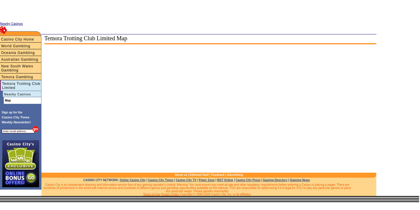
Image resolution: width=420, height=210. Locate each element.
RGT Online (225, 180)
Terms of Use (151, 194)
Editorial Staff (199, 174)
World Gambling (15, 46)
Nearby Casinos (17, 94)
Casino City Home (17, 39)
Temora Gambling (17, 77)
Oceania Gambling (18, 53)
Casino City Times (161, 180)
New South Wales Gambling (17, 68)
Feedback (218, 174)
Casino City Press (248, 180)
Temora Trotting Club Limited (21, 86)
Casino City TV (186, 180)
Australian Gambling (19, 59)
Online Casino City (133, 180)
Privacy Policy (170, 194)
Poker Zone (207, 180)
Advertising (235, 174)
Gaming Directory (275, 180)
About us (181, 174)
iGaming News (300, 180)
